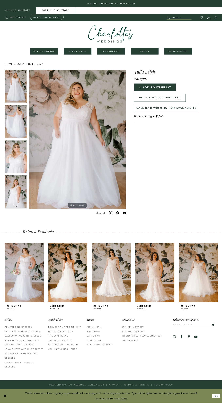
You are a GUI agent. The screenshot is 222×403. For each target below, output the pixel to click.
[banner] (111, 34)
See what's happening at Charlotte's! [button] (111, 3)
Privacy (113, 385)
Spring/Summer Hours (62, 349)
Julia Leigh (25, 64)
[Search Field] (179, 18)
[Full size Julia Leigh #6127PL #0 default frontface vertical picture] (77, 139)
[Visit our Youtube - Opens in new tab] (195, 337)
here (124, 398)
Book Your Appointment (161, 98)
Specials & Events (59, 340)
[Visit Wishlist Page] (201, 17)
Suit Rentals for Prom (63, 345)
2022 (40, 64)
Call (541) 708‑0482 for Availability (167, 109)
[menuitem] (55, 10)
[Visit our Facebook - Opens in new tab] (181, 337)
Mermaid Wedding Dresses (22, 340)
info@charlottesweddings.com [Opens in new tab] (142, 336)
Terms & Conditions (136, 385)
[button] (208, 18)
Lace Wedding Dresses (19, 345)
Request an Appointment (64, 327)
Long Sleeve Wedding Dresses (24, 349)
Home (9, 64)
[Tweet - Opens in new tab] (110, 213)
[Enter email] (194, 325)
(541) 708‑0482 (130, 340)
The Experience (58, 336)
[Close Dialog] (5, 396)
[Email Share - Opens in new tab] (124, 213)
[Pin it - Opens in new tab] (117, 213)
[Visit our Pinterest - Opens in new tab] (188, 337)
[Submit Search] (169, 18)
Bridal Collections (60, 332)
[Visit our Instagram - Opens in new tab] (174, 337)
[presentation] (24, 272)
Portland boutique (56, 11)
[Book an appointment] (47, 17)
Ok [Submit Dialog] (216, 396)
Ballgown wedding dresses (23, 336)
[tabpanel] (16, 87)
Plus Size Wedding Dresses (22, 332)
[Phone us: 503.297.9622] (15, 17)
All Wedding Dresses (18, 327)
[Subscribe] (213, 325)
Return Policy (163, 385)
